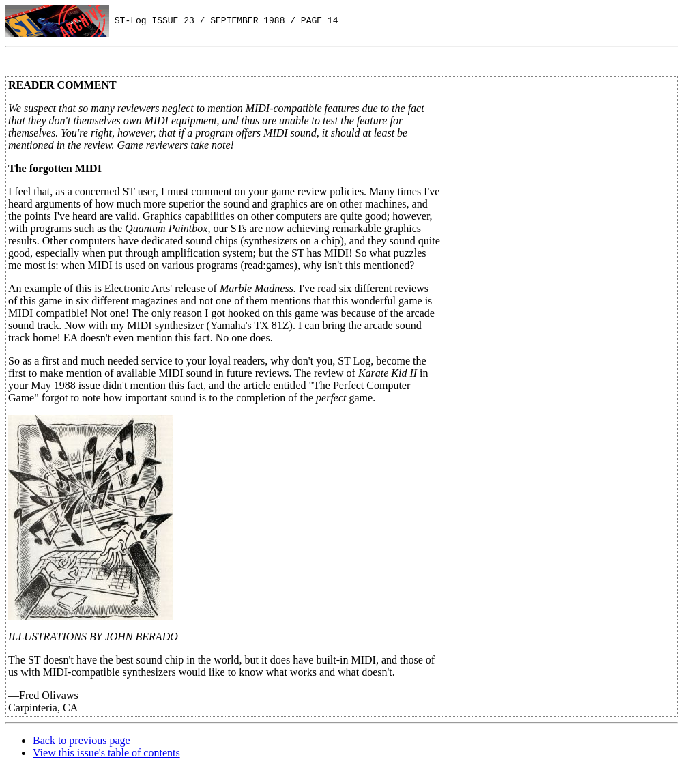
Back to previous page (81, 740)
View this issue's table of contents (106, 752)
